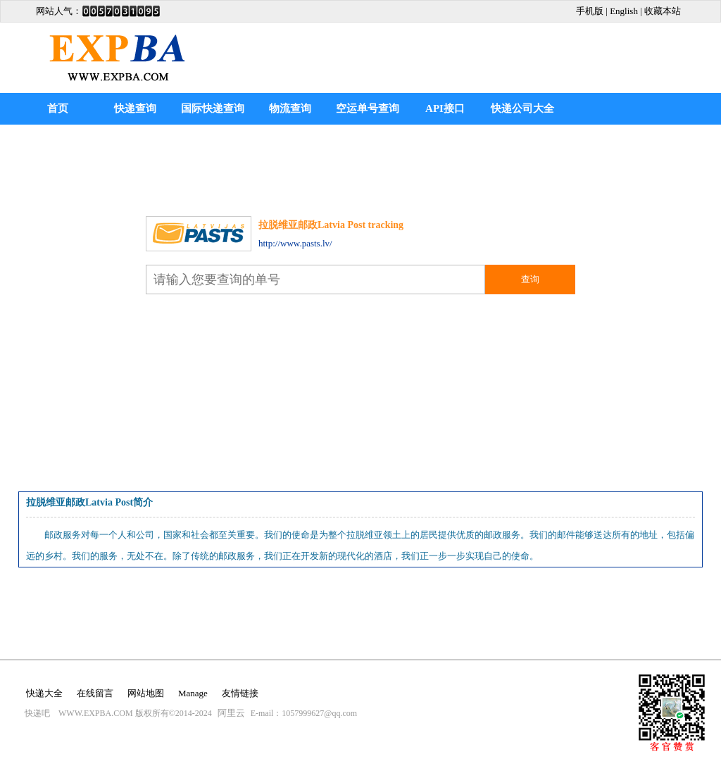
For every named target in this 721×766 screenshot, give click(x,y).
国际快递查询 (212, 108)
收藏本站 (662, 11)
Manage (193, 693)
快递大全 (44, 693)
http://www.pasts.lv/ (295, 243)
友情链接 (240, 693)
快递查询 (135, 108)
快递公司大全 (522, 108)
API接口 (445, 108)
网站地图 (145, 693)
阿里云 (231, 713)
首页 (57, 108)
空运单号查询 (367, 108)
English (624, 11)
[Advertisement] (537, 47)
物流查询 (290, 108)
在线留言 (95, 693)
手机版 (589, 11)
